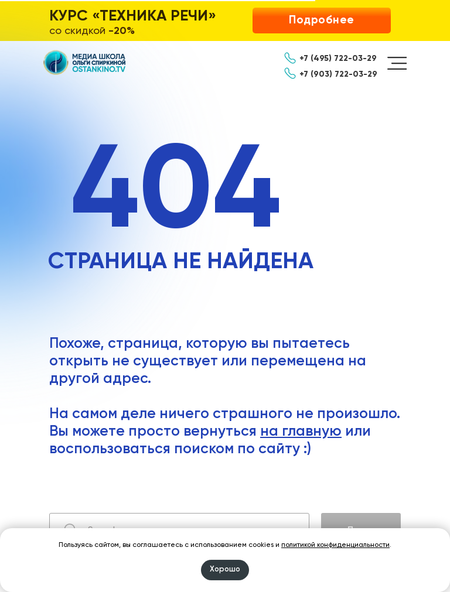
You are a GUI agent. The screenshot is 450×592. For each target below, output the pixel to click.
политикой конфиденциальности (335, 545)
